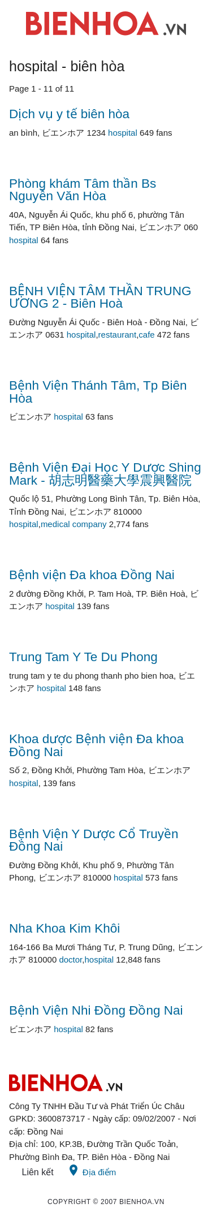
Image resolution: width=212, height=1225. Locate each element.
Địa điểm (91, 1170)
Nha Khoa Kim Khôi (64, 928)
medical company (74, 524)
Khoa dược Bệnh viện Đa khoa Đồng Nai (96, 745)
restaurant (117, 334)
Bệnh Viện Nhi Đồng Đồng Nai (96, 1010)
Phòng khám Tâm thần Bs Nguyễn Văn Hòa (82, 190)
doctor (70, 959)
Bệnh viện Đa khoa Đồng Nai (92, 575)
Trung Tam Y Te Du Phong (83, 657)
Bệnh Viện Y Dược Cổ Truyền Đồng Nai (94, 840)
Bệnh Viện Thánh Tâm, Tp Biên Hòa (98, 392)
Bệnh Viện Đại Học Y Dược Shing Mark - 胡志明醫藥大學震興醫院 (105, 474)
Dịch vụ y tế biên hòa (69, 114)
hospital (122, 132)
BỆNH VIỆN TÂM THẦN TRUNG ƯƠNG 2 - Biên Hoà (100, 297)
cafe (146, 334)
